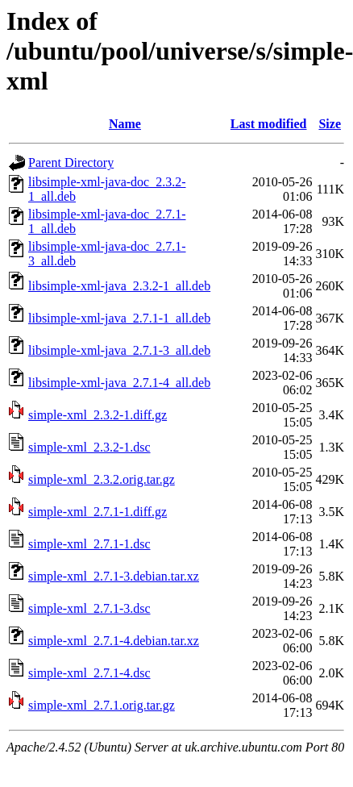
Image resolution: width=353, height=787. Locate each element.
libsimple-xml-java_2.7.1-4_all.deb (119, 382)
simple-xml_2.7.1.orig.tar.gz (101, 705)
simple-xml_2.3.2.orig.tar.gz (101, 479)
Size (329, 124)
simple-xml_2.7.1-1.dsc (89, 544)
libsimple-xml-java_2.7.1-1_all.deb (119, 318)
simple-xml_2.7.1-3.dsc (89, 608)
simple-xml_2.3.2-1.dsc (89, 447)
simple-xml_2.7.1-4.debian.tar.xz (113, 641)
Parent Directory (71, 162)
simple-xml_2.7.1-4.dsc (89, 673)
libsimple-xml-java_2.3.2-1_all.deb (119, 286)
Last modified (268, 124)
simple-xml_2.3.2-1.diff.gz (97, 415)
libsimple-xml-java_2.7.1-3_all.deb (119, 350)
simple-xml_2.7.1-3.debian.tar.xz (113, 576)
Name (125, 124)
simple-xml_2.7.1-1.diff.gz (97, 511)
